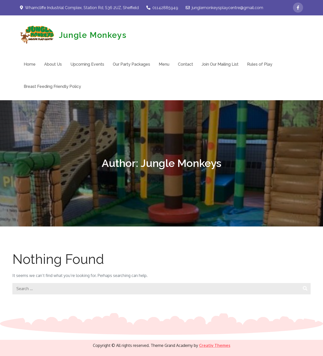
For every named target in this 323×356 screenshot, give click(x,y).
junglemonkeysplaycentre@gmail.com (224, 7)
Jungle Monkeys (92, 35)
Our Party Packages (131, 64)
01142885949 (162, 7)
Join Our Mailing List (220, 64)
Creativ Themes (214, 345)
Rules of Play (259, 64)
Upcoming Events (87, 64)
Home (30, 64)
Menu (164, 64)
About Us (53, 64)
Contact (185, 64)
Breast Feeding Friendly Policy (52, 86)
